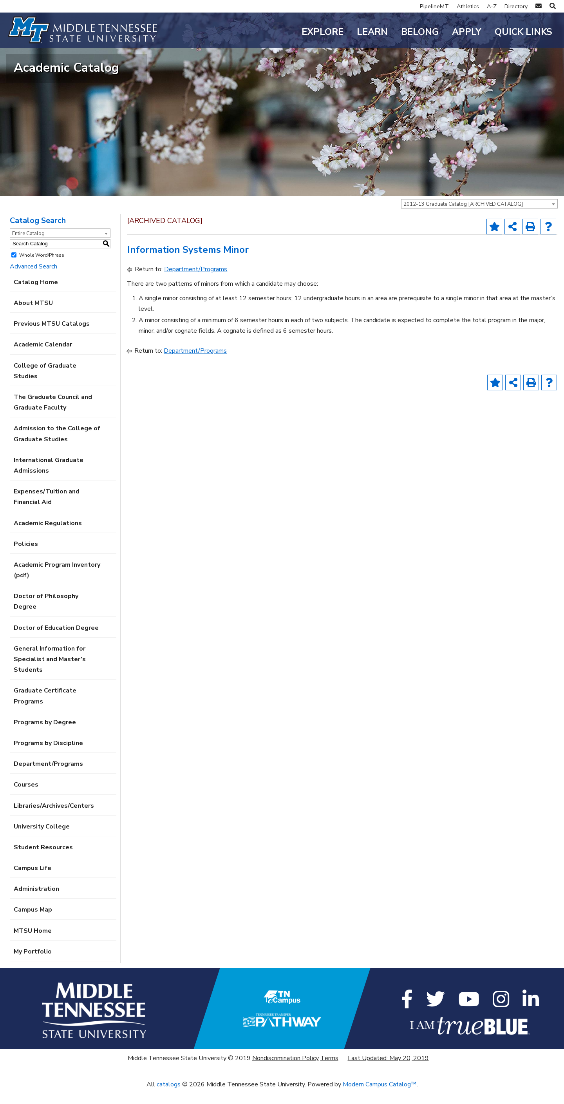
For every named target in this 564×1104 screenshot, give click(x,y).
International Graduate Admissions (48, 479)
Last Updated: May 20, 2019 (388, 1072)
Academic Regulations (48, 537)
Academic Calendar (43, 358)
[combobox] (479, 218)
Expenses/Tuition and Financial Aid (47, 510)
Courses (26, 798)
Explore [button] (322, 32)
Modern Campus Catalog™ (380, 1098)
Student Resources (43, 861)
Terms (329, 1072)
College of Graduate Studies (45, 384)
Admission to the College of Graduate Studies (57, 447)
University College (42, 840)
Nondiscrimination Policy (285, 1072)
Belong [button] (420, 32)
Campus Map (33, 923)
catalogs (169, 1098)
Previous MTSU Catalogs (52, 338)
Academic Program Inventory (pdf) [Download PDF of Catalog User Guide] (57, 584)
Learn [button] (372, 32)
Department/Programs (48, 778)
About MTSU (33, 317)
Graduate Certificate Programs (45, 710)
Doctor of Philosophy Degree (46, 615)
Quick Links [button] (523, 32)
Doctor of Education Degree (56, 641)
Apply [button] (466, 32)
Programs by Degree (45, 736)
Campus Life (32, 882)
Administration (36, 903)
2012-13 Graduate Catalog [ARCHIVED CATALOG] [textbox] (463, 218)
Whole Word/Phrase (41, 269)
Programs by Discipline (48, 757)
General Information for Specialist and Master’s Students (50, 673)
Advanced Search (33, 280)
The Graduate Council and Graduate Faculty (53, 416)
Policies (26, 557)
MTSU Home (33, 944)
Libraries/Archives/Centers (54, 819)
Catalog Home (36, 296)
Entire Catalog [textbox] (28, 247)
